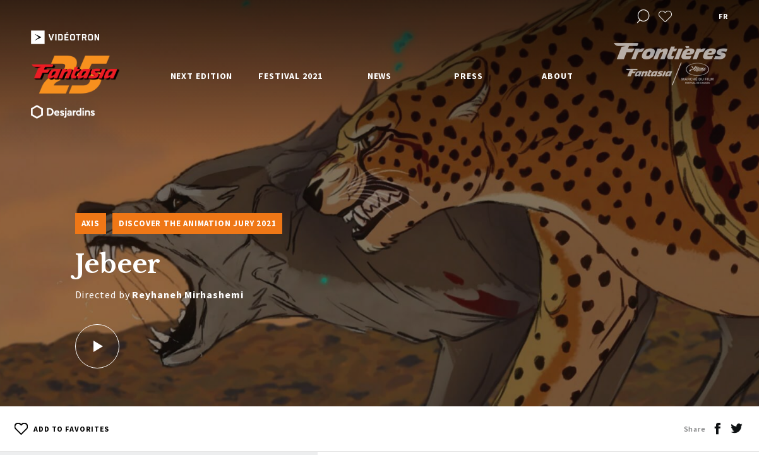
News (380, 76)
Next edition (201, 76)
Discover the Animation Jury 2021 (198, 223)
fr (723, 16)
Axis (90, 223)
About (557, 76)
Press (468, 76)
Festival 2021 (290, 76)
